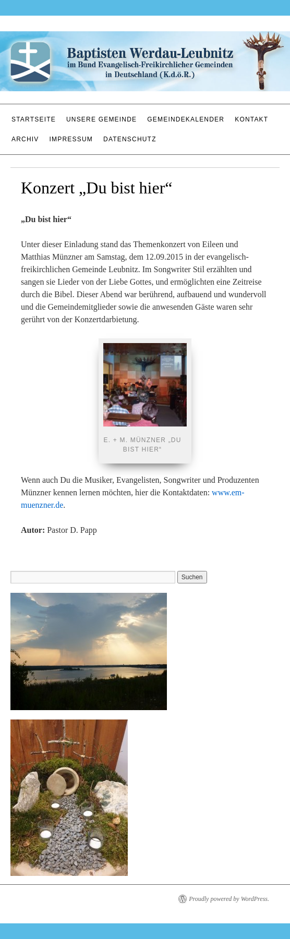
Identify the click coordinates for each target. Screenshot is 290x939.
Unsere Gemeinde (101, 119)
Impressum (71, 139)
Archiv (25, 139)
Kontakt (251, 119)
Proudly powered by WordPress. (229, 899)
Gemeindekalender (185, 119)
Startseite (33, 119)
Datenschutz (129, 139)
